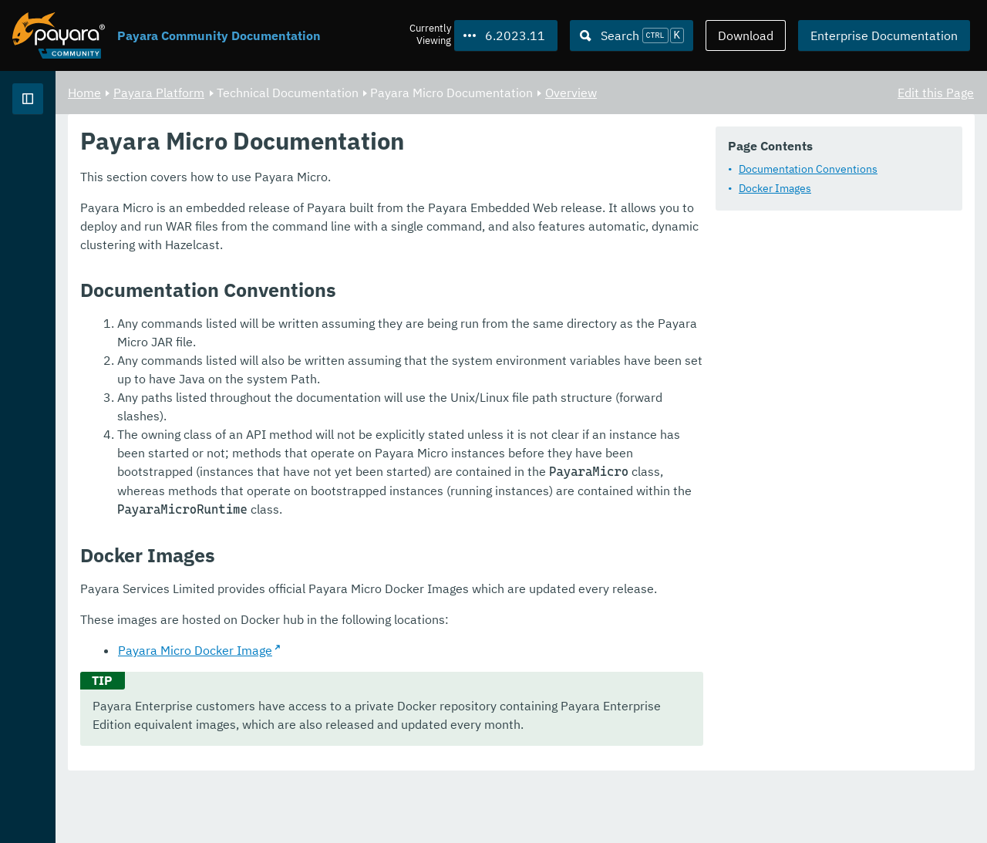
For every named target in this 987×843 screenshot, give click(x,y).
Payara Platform (60, 154)
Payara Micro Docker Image (387, 710)
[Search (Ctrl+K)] (631, 35)
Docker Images (331, 230)
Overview (763, 92)
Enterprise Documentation (884, 35)
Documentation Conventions (364, 210)
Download (745, 35)
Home (276, 92)
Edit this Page (936, 92)
